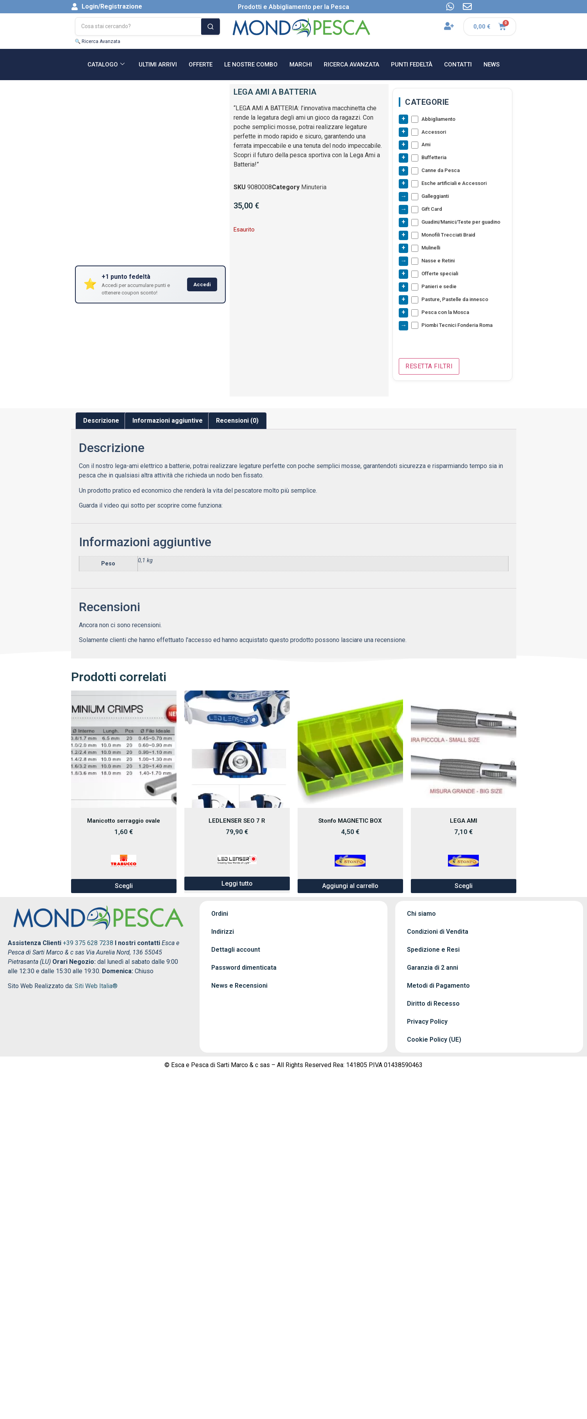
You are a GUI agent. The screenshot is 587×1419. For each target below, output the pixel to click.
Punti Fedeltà (411, 64)
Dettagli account (235, 950)
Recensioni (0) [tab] (237, 421)
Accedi (202, 284)
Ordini (219, 914)
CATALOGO (106, 64)
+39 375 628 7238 (88, 943)
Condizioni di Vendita (437, 932)
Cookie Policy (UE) (434, 1040)
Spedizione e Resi (433, 950)
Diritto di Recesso (433, 1004)
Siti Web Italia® (96, 986)
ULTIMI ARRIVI (158, 64)
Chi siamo (421, 914)
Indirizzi (222, 932)
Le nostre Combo (251, 64)
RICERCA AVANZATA (351, 64)
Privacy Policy (427, 1022)
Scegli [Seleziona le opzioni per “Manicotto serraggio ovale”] (124, 886)
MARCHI (300, 64)
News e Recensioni (239, 986)
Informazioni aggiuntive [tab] (167, 421)
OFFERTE (200, 64)
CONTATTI (458, 64)
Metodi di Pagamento (438, 986)
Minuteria (314, 187)
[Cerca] (210, 26)
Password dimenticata (244, 968)
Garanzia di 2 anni (432, 968)
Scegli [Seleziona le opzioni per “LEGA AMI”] (464, 886)
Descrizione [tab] (101, 421)
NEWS (492, 64)
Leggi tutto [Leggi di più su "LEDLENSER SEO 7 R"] (237, 883)
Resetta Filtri (429, 366)
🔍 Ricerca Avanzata (98, 41)
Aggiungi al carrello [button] (350, 886)
